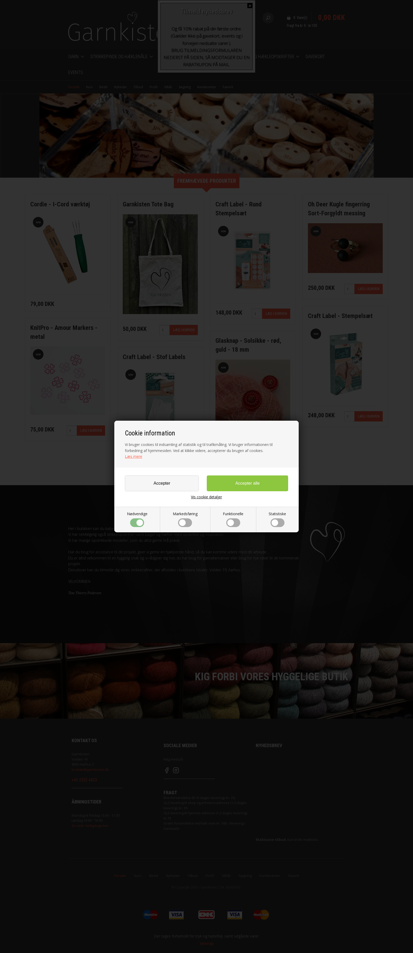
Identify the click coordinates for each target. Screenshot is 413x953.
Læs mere (133, 456)
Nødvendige (137, 519)
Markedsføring (185, 519)
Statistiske (277, 519)
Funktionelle (233, 519)
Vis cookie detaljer (206, 497)
